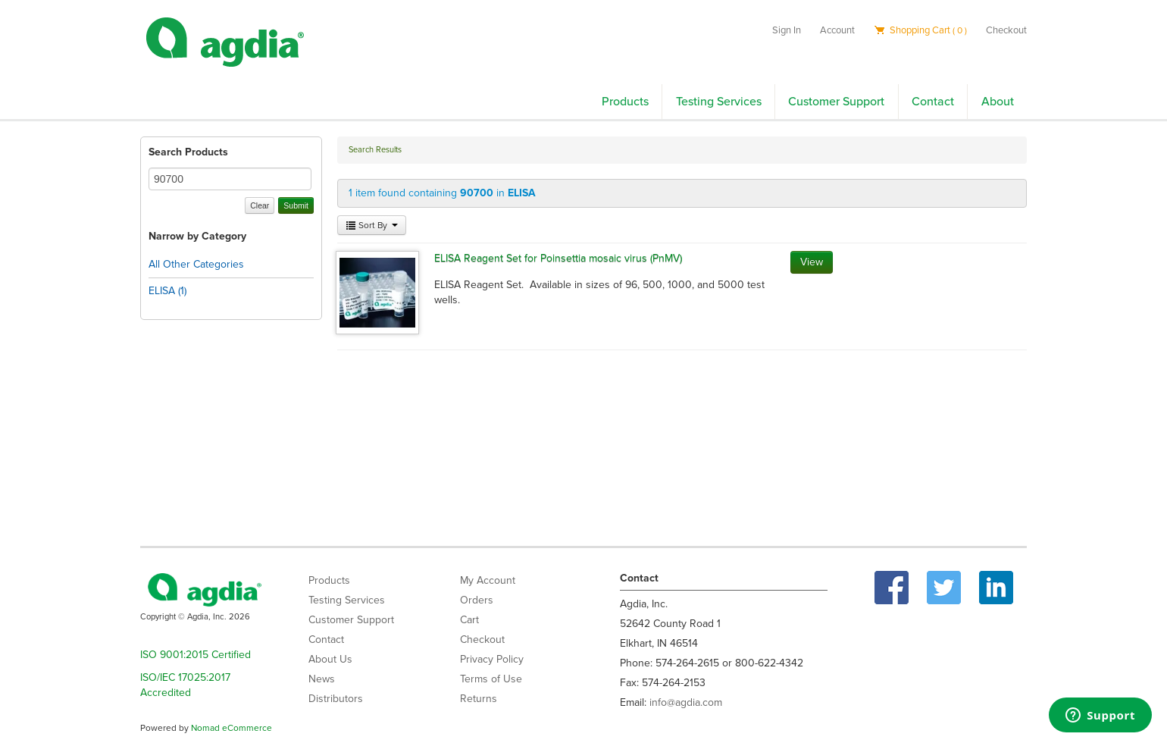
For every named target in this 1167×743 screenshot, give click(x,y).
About (997, 101)
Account (837, 30)
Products (625, 101)
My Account (487, 580)
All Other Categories (196, 264)
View (811, 262)
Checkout (1006, 30)
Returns (478, 698)
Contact (933, 101)
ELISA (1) (167, 290)
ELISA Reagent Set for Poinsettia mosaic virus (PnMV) (558, 258)
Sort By (372, 225)
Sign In (786, 30)
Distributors (335, 698)
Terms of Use (491, 678)
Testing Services (719, 101)
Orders (476, 600)
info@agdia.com (685, 702)
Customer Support (836, 101)
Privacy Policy (492, 659)
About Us (330, 659)
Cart (469, 619)
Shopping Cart (920, 30)
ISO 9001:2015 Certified (195, 654)
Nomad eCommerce (231, 728)
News (321, 678)
